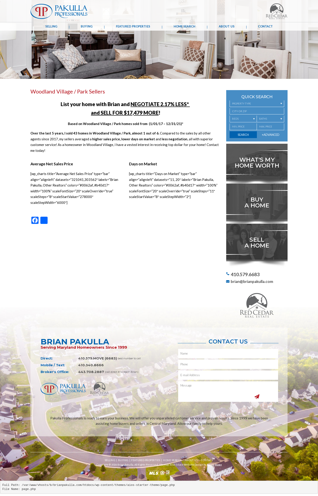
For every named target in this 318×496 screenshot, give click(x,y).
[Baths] (270, 119)
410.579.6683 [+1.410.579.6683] (245, 274)
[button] (257, 111)
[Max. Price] (270, 126)
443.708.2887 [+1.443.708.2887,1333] (91, 372)
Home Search (184, 26)
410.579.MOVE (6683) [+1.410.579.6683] (97, 358)
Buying (86, 26)
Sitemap (164, 464)
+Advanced (270, 135)
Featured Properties (133, 26)
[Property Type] (257, 103)
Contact (265, 26)
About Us (227, 26)
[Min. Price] (243, 126)
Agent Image (214, 464)
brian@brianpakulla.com (252, 281)
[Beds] (243, 119)
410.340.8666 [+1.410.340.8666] (91, 365)
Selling (51, 26)
